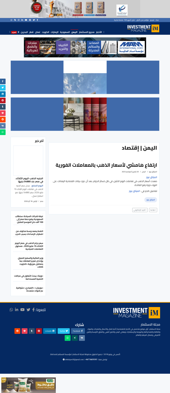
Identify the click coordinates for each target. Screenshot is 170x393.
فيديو (152, 20)
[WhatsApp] (11, 20)
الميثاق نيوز (150, 199)
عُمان (37, 32)
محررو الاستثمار (86, 32)
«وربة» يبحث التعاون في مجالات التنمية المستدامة (28, 277)
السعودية (65, 32)
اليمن (74, 32)
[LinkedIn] (22, 20)
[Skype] (15, 20)
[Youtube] (26, 20)
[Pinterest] (30, 20)
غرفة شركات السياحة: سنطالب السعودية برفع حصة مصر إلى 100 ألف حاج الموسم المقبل (29, 219)
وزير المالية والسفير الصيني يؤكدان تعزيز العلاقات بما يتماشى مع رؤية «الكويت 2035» (30, 262)
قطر (31, 32)
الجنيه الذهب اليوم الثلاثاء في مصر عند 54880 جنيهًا (29, 179)
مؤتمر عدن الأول (142, 20)
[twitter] (34, 20)
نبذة (157, 20)
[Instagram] (18, 20)
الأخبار (99, 32)
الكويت (45, 32)
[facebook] (37, 20)
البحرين (24, 32)
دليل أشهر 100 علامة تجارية (124, 20)
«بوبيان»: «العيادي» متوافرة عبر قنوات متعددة (29, 289)
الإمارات (54, 32)
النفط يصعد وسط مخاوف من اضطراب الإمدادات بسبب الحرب (29, 232)
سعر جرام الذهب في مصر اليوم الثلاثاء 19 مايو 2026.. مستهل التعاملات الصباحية (29, 246)
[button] (28, 47)
